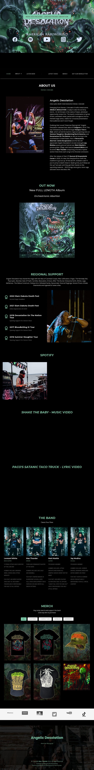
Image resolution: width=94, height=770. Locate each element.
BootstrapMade (53, 763)
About (17, 74)
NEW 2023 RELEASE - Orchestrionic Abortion (47, 17)
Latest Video (53, 74)
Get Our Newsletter (80, 74)
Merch (65, 74)
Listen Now (31, 74)
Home (8, 74)
